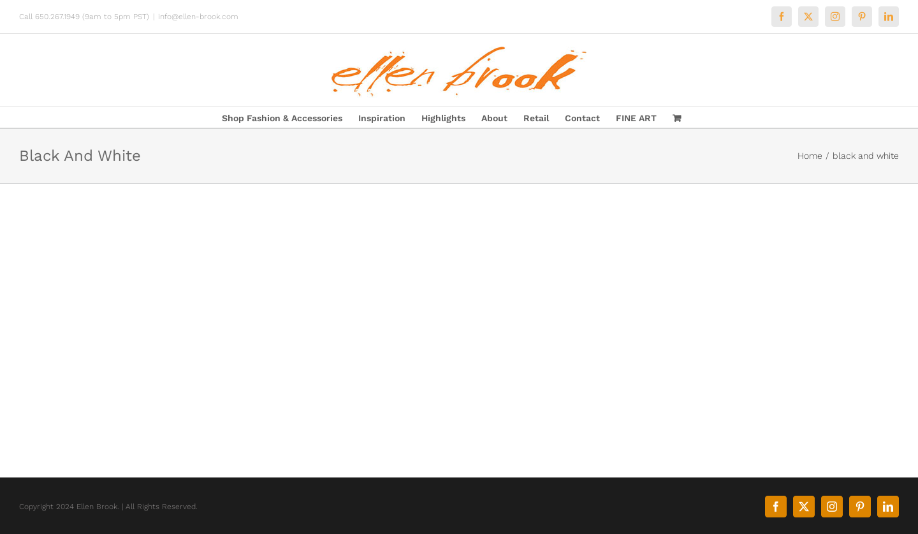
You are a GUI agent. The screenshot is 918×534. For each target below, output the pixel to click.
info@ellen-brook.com (198, 16)
